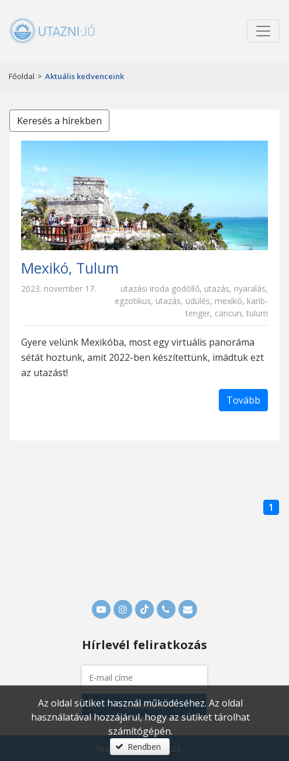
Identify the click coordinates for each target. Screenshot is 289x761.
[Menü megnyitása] (263, 31)
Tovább (243, 400)
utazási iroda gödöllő (160, 288)
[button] (140, 746)
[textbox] (144, 677)
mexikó (228, 300)
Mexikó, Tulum (70, 268)
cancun (228, 313)
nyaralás (250, 288)
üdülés (197, 300)
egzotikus (133, 300)
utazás (216, 288)
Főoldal (22, 76)
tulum (257, 313)
